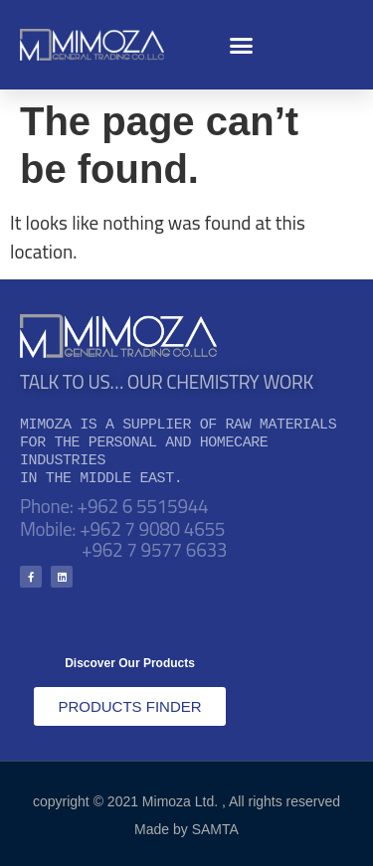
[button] (242, 45)
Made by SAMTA (186, 829)
